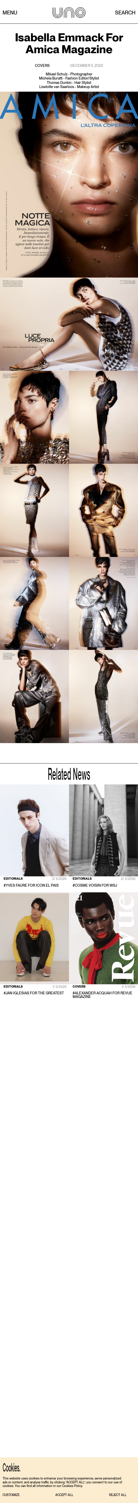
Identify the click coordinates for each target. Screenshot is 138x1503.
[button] (11, 1495)
